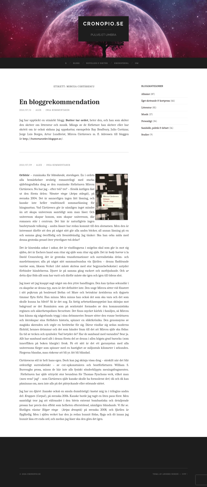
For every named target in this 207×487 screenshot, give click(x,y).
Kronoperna (121, 63)
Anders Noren (171, 474)
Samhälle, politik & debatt (155, 127)
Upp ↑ (185, 474)
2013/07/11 (25, 110)
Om (136, 63)
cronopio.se (103, 24)
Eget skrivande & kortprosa (155, 100)
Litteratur (146, 107)
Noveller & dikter (97, 63)
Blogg (76, 63)
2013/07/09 (25, 164)
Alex (39, 110)
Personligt (146, 121)
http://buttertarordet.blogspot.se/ (44, 138)
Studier (145, 134)
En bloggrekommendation (61, 102)
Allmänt (145, 94)
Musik (144, 114)
